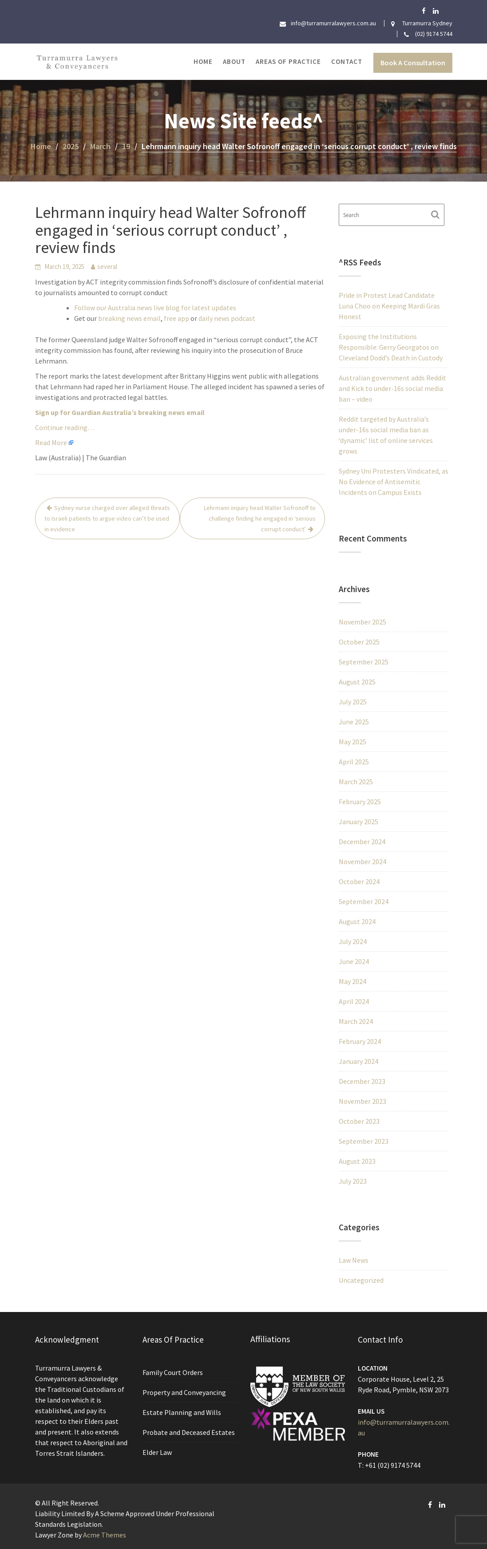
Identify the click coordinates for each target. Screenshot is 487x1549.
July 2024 (353, 941)
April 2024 (354, 1001)
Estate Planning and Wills (181, 1411)
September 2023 (363, 1141)
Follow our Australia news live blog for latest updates (155, 307)
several (107, 266)
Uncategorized (361, 1280)
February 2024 (360, 1041)
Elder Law (157, 1451)
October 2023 (359, 1121)
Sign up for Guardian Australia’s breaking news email (120, 412)
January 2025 (358, 821)
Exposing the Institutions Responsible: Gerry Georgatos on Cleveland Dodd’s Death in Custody (391, 347)
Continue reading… (65, 427)
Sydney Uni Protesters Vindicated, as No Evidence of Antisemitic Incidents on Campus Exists (393, 481)
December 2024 (362, 841)
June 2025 (354, 721)
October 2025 (359, 641)
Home (203, 61)
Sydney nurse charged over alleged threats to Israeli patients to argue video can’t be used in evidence (107, 518)
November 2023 (362, 1101)
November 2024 (362, 861)
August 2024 (357, 921)
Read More (51, 442)
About (234, 61)
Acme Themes (104, 1534)
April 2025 (354, 761)
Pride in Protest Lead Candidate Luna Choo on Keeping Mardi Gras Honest (389, 306)
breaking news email (129, 318)
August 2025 (357, 681)
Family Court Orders (172, 1372)
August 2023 (357, 1161)
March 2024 (356, 1021)
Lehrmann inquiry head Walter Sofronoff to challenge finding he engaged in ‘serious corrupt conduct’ (260, 518)
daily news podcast (226, 318)
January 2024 (358, 1061)
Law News (353, 1260)
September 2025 (363, 661)
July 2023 (353, 1181)
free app (176, 318)
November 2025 (362, 621)
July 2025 (353, 701)
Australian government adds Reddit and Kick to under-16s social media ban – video (392, 388)
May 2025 (352, 741)
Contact (346, 61)
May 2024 (352, 981)
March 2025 (356, 781)
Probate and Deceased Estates (188, 1431)
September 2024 (363, 901)
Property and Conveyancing (184, 1392)
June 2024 (354, 961)
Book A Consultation (412, 62)
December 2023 (362, 1081)
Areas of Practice (288, 61)
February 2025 (360, 801)
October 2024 (359, 881)
